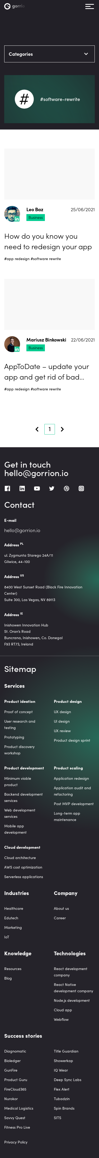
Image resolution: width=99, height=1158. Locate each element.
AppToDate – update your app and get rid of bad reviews (46, 371)
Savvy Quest (14, 1117)
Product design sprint (72, 740)
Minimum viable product (17, 781)
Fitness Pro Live (17, 1127)
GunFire (10, 1070)
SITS (57, 1117)
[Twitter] (52, 488)
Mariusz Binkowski (46, 340)
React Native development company (73, 987)
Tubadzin (62, 1098)
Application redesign (71, 778)
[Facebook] (7, 488)
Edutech (11, 917)
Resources (12, 968)
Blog (8, 978)
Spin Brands (64, 1108)
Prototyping (14, 737)
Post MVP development (74, 803)
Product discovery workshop (19, 749)
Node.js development (72, 1000)
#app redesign (17, 258)
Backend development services (23, 797)
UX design (62, 711)
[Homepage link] (16, 6)
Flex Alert (61, 1089)
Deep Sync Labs (67, 1079)
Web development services (19, 813)
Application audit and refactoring (72, 791)
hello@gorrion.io (36, 472)
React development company (70, 971)
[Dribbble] (66, 488)
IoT (6, 936)
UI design (62, 721)
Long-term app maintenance (67, 816)
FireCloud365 (15, 1089)
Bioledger (12, 1060)
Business (36, 217)
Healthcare (13, 908)
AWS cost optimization (23, 867)
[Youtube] (37, 488)
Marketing (13, 927)
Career (60, 917)
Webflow (61, 1019)
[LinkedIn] (22, 488)
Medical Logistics (18, 1108)
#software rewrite (46, 258)
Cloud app (63, 1009)
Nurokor (11, 1098)
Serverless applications (23, 876)
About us (61, 908)
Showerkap (63, 1060)
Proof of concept (18, 711)
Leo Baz (34, 209)
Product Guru (15, 1079)
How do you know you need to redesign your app (48, 240)
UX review (62, 730)
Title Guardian (66, 1051)
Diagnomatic (15, 1051)
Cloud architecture (20, 857)
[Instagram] (81, 488)
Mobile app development (15, 829)
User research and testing (19, 724)
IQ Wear (61, 1070)
